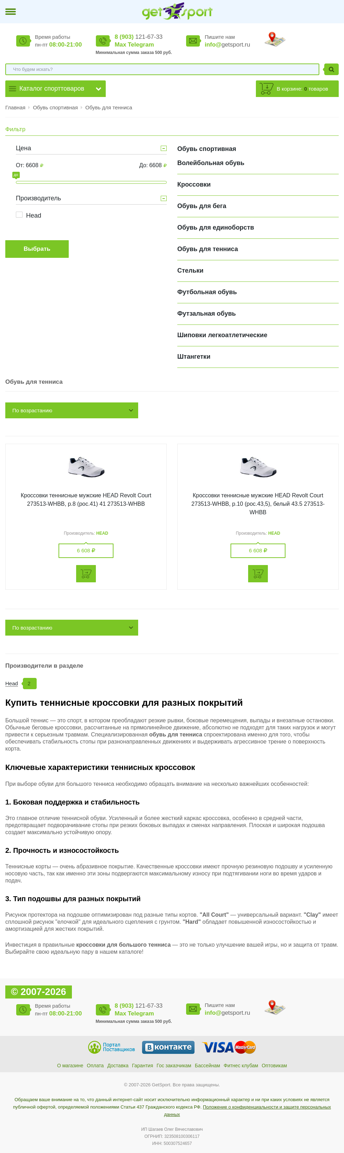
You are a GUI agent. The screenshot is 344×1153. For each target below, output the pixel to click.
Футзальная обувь (206, 313)
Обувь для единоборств (215, 227)
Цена (23, 148)
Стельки (190, 270)
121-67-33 (138, 37)
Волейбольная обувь (210, 162)
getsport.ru (227, 44)
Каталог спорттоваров (51, 88)
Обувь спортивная (56, 107)
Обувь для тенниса (108, 107)
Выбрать (37, 248)
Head (33, 215)
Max (120, 44)
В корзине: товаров (302, 89)
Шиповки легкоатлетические (222, 335)
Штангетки (193, 356)
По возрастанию (32, 410)
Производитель (38, 198)
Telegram (141, 44)
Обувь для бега (201, 206)
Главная (15, 107)
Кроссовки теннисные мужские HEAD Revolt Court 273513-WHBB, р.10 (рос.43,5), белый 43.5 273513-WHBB (258, 503)
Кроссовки (194, 184)
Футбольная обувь (207, 292)
